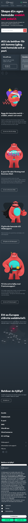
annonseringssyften (19, 486)
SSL (25, 5)
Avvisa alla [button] (7, 520)
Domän (3, 413)
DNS (2, 424)
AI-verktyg (5, 436)
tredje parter (4, 481)
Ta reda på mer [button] (14, 516)
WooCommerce (6, 432)
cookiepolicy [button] (21, 478)
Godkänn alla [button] (20, 520)
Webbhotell (5, 417)
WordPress (5, 428)
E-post (3, 421)
